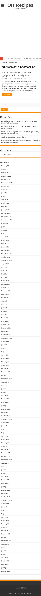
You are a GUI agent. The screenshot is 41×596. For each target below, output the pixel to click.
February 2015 (5, 564)
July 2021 (4, 304)
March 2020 (5, 358)
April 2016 (4, 517)
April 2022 (4, 277)
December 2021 (6, 291)
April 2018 (4, 436)
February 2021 (5, 321)
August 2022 (5, 264)
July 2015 (4, 547)
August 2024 (5, 186)
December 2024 (6, 173)
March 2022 (5, 281)
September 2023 (6, 220)
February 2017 (5, 483)
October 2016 (5, 497)
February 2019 (5, 402)
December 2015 (6, 530)
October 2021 (5, 297)
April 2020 (4, 355)
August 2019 (5, 382)
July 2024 (4, 189)
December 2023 (6, 213)
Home (2, 62)
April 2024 (4, 200)
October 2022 (5, 257)
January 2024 (5, 210)
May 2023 (4, 233)
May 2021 (4, 311)
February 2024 (5, 206)
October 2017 (5, 456)
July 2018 (4, 426)
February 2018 (5, 443)
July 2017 (4, 466)
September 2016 (6, 500)
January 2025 (5, 169)
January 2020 (5, 365)
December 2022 (6, 250)
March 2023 (5, 240)
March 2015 (5, 561)
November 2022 (6, 254)
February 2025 (5, 166)
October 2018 (5, 416)
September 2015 (6, 541)
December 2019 (6, 368)
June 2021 (4, 308)
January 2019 (5, 405)
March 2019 (5, 399)
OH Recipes (20, 5)
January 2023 (5, 247)
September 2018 (6, 419)
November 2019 (6, 372)
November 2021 (6, 294)
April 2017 (4, 476)
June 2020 (4, 348)
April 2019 (4, 395)
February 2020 (5, 362)
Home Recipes (18, 78)
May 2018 (4, 432)
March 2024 (5, 203)
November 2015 (6, 534)
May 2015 (4, 554)
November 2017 (6, 453)
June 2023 (4, 230)
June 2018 (4, 429)
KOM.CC (23, 588)
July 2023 (4, 227)
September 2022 (6, 260)
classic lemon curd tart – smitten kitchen (13, 137)
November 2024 (6, 176)
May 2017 (4, 473)
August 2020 (5, 341)
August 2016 (5, 503)
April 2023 (4, 237)
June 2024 (4, 193)
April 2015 (4, 557)
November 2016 (6, 493)
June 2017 (4, 470)
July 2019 (4, 385)
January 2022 (5, 287)
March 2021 (5, 318)
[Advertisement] (20, 31)
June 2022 (4, 270)
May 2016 (4, 514)
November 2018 (6, 412)
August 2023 (5, 223)
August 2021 (5, 301)
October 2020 (5, 335)
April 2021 (4, 314)
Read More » (7, 94)
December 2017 (6, 449)
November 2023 (6, 216)
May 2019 (4, 392)
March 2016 (5, 520)
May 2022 (4, 274)
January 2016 (5, 527)
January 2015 (5, 568)
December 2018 (6, 409)
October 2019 (5, 375)
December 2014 (6, 571)
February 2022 (5, 284)
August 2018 (5, 422)
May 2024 (4, 196)
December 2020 (6, 328)
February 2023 (5, 243)
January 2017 (5, 487)
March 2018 (5, 439)
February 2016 (5, 524)
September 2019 (6, 378)
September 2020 (6, 338)
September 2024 (6, 183)
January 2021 (5, 324)
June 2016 (4, 510)
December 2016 (6, 490)
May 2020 (4, 351)
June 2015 (4, 551)
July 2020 (4, 345)
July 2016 (4, 507)
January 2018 (5, 446)
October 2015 (5, 537)
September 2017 (6, 460)
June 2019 (4, 389)
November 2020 (6, 331)
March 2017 (5, 480)
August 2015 (5, 544)
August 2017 (5, 463)
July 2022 (4, 267)
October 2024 (5, 179)
